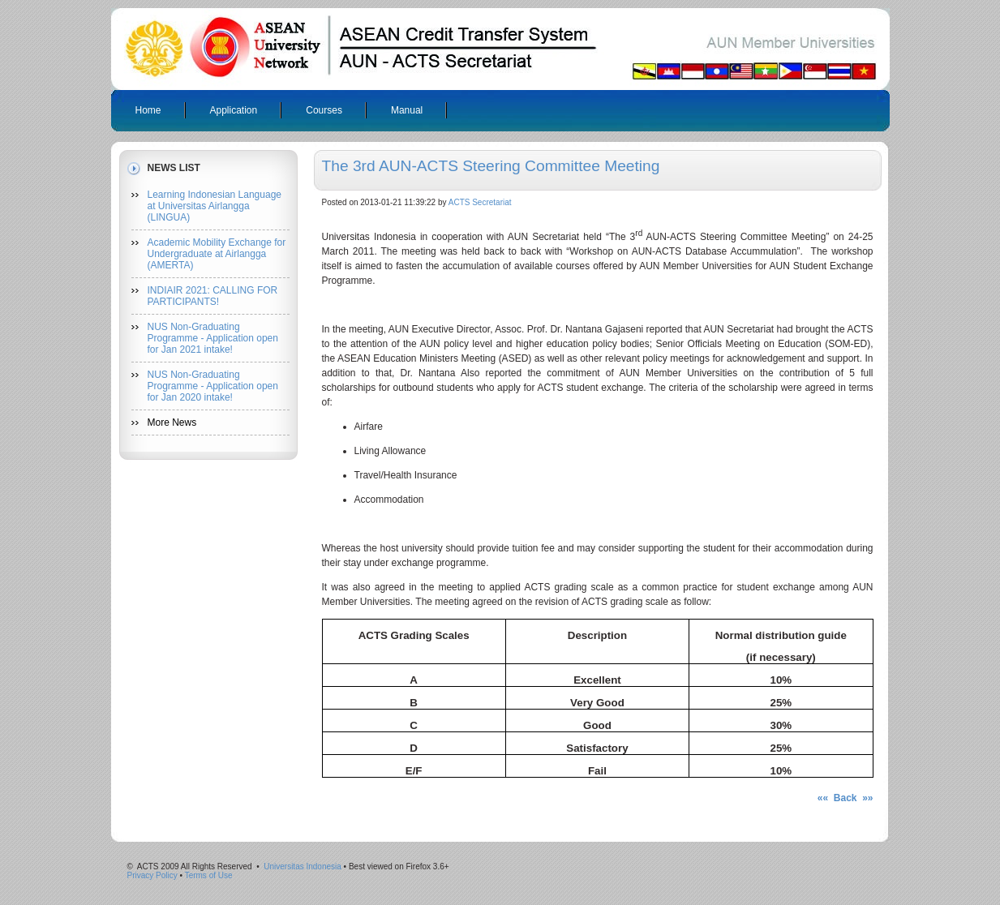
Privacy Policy (152, 875)
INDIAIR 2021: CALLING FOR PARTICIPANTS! (213, 296)
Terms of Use (209, 875)
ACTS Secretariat (480, 202)
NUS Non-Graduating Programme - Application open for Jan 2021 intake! (213, 338)
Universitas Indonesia (302, 866)
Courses (324, 110)
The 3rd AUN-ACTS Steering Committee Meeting (491, 165)
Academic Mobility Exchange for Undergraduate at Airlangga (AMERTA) (217, 254)
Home (148, 110)
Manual (407, 110)
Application (234, 110)
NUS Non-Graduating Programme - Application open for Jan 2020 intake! (213, 386)
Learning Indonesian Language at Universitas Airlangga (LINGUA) (214, 206)
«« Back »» (845, 798)
